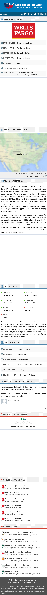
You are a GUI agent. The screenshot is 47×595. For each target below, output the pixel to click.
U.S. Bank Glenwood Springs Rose (18, 552)
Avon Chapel (10, 512)
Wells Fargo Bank (24, 349)
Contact (36, 582)
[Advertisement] (23, 102)
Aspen (7, 505)
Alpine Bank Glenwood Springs (17, 565)
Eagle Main (9, 499)
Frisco (7, 518)
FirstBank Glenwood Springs (16, 558)
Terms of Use (21, 582)
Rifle (7, 492)
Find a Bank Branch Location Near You (23, 580)
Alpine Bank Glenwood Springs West (19, 545)
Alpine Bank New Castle (14, 571)
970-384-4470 (22, 68)
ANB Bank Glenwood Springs (16, 539)
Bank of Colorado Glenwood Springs (19, 532)
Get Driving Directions (35, 176)
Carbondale (9, 486)
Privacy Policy (29, 582)
